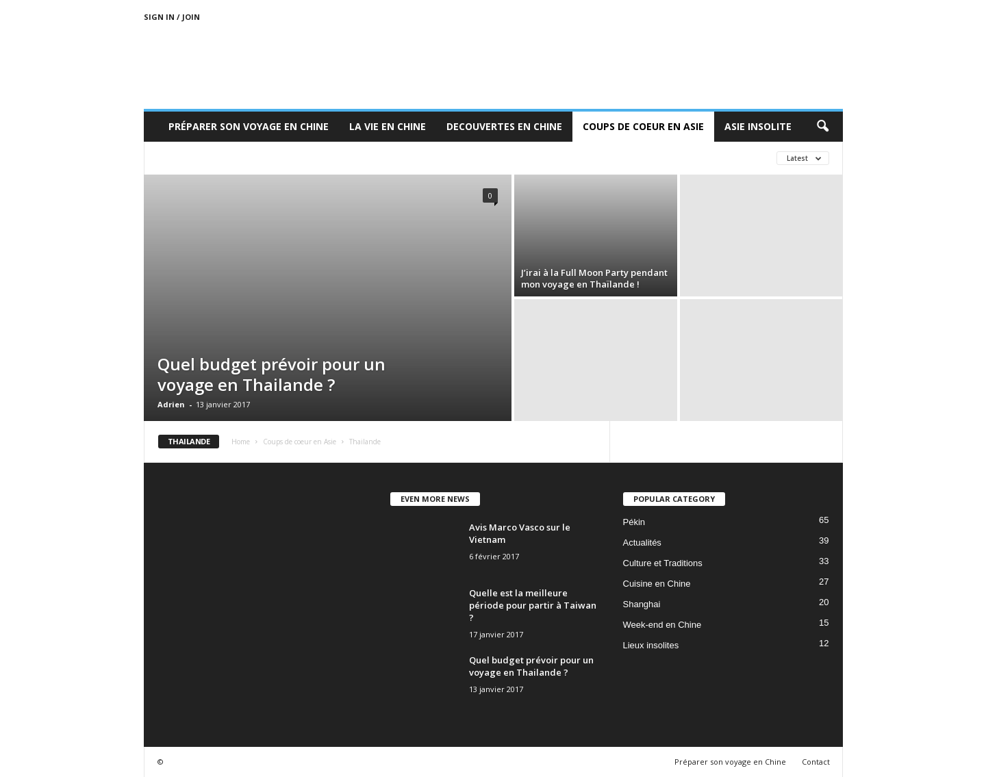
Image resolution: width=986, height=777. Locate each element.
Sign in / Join (172, 17)
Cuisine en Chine (657, 583)
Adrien (171, 404)
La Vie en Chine (387, 126)
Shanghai (642, 604)
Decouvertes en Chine (504, 126)
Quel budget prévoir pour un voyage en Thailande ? (271, 374)
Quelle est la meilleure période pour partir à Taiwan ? (532, 605)
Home (240, 441)
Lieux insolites (651, 645)
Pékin (634, 522)
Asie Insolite (758, 126)
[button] (822, 127)
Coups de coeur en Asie (643, 126)
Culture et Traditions (663, 563)
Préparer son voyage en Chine (248, 126)
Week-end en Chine (662, 625)
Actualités (642, 542)
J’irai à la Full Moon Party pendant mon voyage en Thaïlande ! (594, 278)
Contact (816, 761)
